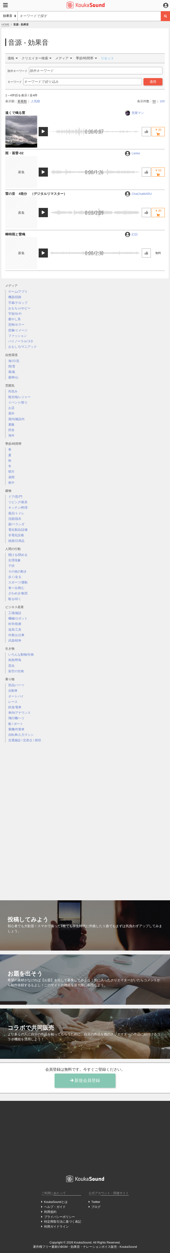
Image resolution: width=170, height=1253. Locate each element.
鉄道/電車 (15, 707)
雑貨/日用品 (16, 541)
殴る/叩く (15, 599)
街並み (13, 391)
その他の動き (17, 571)
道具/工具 (15, 629)
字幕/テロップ (18, 303)
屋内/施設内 (16, 419)
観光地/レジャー (19, 397)
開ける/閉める (18, 555)
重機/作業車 (16, 729)
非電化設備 (16, 535)
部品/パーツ (16, 685)
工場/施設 (15, 613)
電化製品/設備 (18, 529)
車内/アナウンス (19, 712)
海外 (11, 435)
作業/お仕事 (16, 635)
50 (154, 101)
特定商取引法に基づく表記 (62, 1221)
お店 (11, 408)
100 (162, 101)
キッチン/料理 (18, 507)
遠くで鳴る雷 (15, 113)
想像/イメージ (18, 330)
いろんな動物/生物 (21, 654)
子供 (11, 566)
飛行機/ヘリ (16, 718)
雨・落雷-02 (14, 153)
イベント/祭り (18, 402)
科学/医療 (15, 624)
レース (13, 702)
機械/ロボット (18, 618)
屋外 (11, 413)
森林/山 (13, 377)
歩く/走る (15, 577)
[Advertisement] (85, 817)
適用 (153, 82)
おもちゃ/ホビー (19, 308)
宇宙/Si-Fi (15, 313)
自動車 (13, 690)
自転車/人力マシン (21, 735)
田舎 (11, 430)
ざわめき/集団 (18, 593)
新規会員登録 (85, 1080)
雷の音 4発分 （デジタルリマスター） (36, 194)
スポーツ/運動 (18, 582)
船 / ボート (15, 724)
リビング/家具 (18, 502)
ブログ (96, 1207)
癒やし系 (14, 319)
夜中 (11, 482)
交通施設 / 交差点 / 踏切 (24, 740)
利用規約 (50, 1212)
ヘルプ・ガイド (55, 1207)
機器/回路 (15, 297)
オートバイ (16, 696)
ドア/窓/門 (15, 496)
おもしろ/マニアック (22, 346)
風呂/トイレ (16, 513)
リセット (107, 58)
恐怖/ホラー (16, 324)
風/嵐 (11, 372)
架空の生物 (16, 671)
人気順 (35, 101)
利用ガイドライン (56, 1226)
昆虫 (11, 665)
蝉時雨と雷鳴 (15, 234)
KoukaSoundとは (56, 1202)
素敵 (11, 424)
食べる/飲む (16, 588)
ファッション (17, 336)
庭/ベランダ (16, 524)
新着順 (22, 101)
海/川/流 (13, 361)
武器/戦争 (15, 640)
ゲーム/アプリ (18, 291)
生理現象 (14, 560)
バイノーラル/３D (20, 341)
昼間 (11, 477)
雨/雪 (11, 366)
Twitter (95, 1202)
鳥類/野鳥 (15, 660)
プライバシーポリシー (59, 1217)
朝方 (11, 471)
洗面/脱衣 (15, 519)
